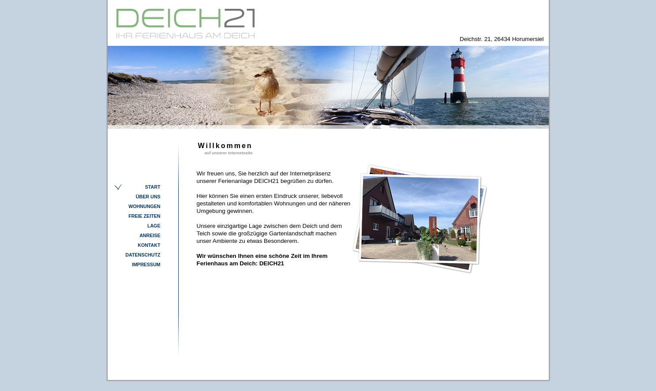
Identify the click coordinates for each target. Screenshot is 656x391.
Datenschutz (142, 254)
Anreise (149, 235)
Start (153, 187)
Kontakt (149, 245)
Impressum (146, 264)
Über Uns (148, 196)
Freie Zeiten (144, 216)
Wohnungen (144, 206)
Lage (154, 225)
